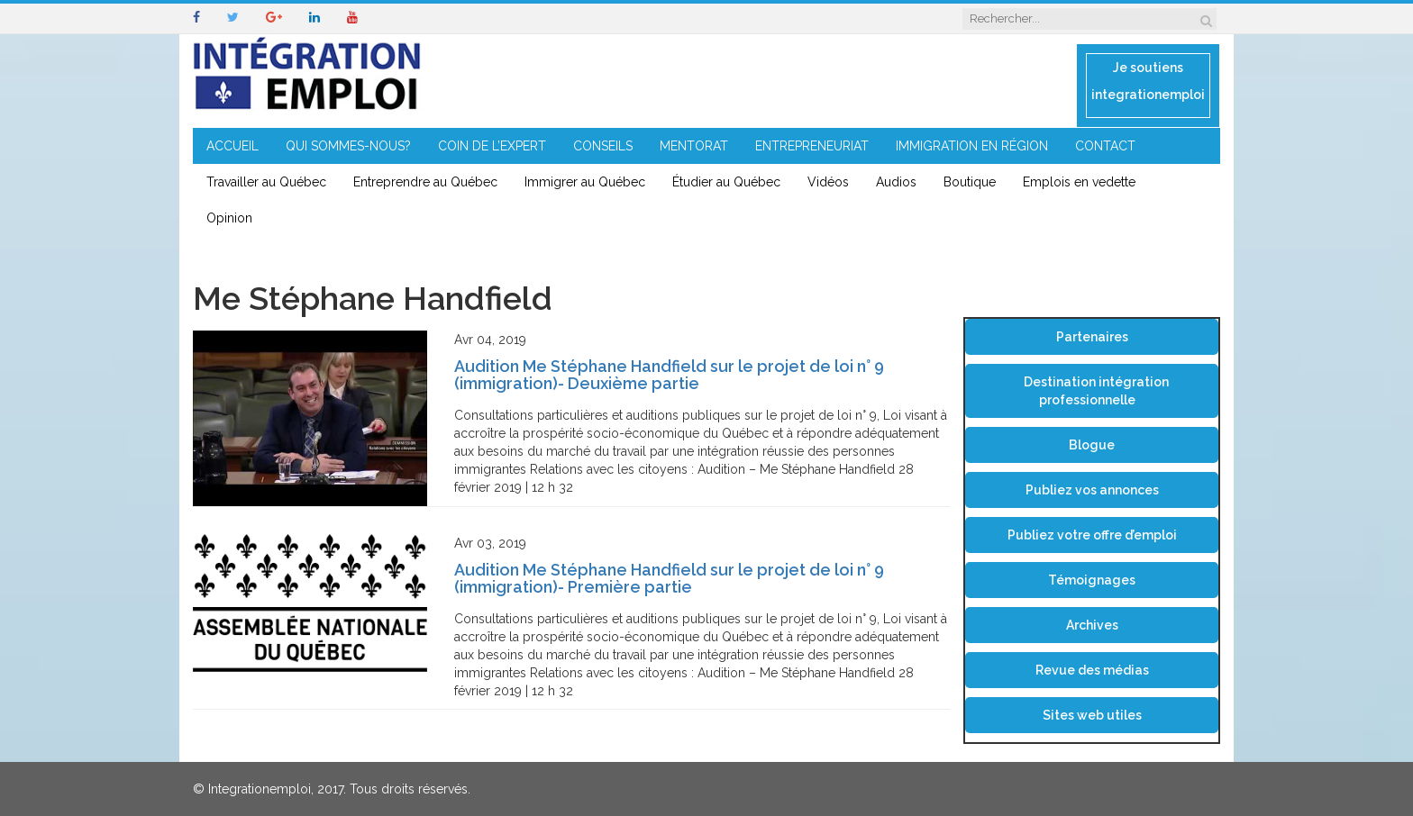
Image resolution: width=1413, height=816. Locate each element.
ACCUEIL (232, 146)
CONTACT (1105, 146)
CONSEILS (603, 146)
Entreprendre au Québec (425, 182)
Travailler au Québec (266, 182)
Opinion (229, 218)
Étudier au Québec (726, 182)
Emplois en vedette (1079, 182)
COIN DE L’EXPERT (492, 146)
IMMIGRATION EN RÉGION (972, 146)
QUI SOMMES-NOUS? (348, 146)
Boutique (970, 182)
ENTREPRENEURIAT (812, 146)
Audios (896, 182)
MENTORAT (694, 146)
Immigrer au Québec (584, 182)
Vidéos (828, 182)
